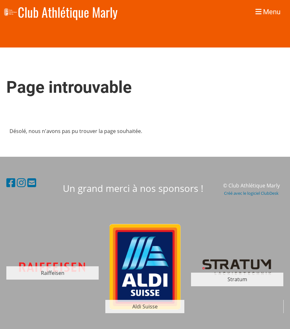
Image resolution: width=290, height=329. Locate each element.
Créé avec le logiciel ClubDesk (251, 193)
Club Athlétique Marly (68, 12)
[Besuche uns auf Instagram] (21, 182)
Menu (267, 12)
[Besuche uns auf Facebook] (10, 182)
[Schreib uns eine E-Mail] (31, 182)
